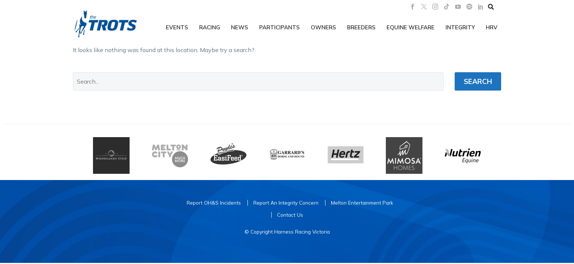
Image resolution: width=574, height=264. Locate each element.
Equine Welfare (411, 27)
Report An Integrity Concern (285, 202)
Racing (209, 27)
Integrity (460, 27)
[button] (491, 7)
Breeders (361, 27)
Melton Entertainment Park (362, 202)
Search (478, 81)
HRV (491, 27)
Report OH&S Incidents (214, 202)
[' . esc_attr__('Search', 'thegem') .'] (258, 81)
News (239, 27)
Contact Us (290, 215)
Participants (279, 27)
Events (177, 27)
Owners (323, 27)
